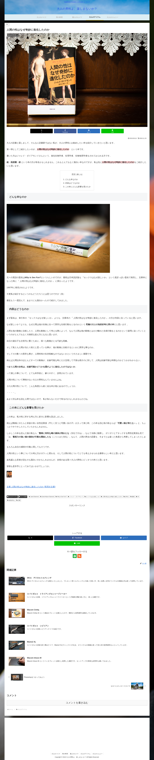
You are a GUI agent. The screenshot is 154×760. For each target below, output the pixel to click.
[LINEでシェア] (112, 131)
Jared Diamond (34, 496)
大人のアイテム (12, 496)
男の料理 (65, 754)
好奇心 (126, 496)
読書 (18, 500)
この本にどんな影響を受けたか (78, 187)
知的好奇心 (11, 500)
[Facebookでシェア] (65, 131)
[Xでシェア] (41, 131)
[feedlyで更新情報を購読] (75, 556)
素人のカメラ (74, 754)
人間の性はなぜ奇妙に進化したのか (111, 496)
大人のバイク (56, 754)
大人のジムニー (97, 754)
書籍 (132, 496)
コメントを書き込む (77, 702)
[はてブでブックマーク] (89, 131)
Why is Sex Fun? (61, 496)
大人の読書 (23, 496)
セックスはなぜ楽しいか (92, 496)
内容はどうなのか (72, 183)
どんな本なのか (71, 179)
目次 (74, 174)
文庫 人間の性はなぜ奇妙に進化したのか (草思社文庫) (31, 487)
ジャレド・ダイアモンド (75, 496)
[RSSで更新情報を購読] (79, 556)
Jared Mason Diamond (47, 496)
